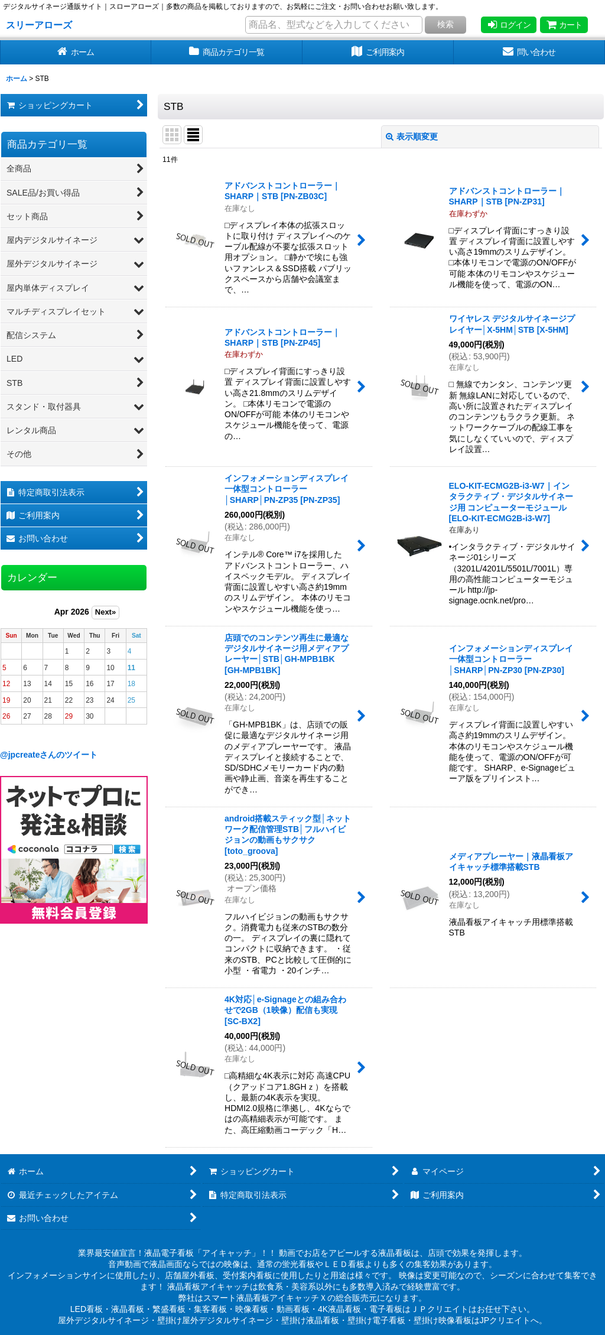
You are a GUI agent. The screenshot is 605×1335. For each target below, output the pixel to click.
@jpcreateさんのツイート (49, 754)
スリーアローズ (39, 25)
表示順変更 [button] (412, 136)
